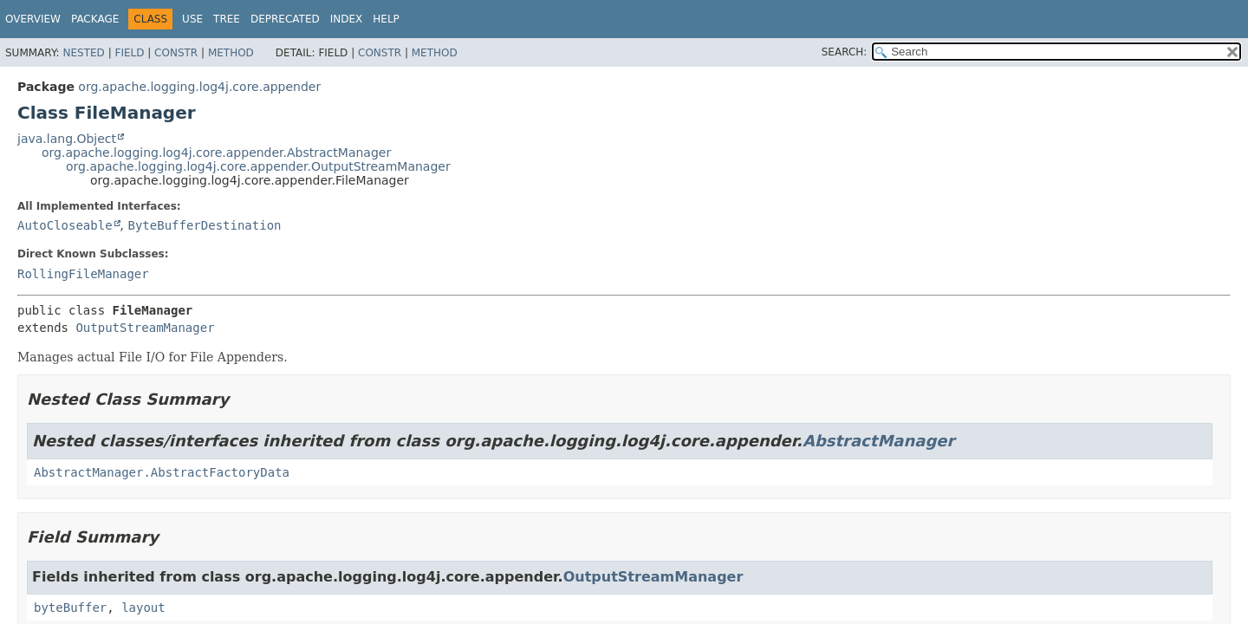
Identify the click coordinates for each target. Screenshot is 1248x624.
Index (346, 19)
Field (129, 53)
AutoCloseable (65, 225)
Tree (226, 19)
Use (192, 19)
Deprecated (285, 19)
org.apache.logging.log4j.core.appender (199, 87)
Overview (33, 19)
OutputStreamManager (144, 328)
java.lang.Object (66, 139)
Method (231, 53)
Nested (83, 53)
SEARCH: (845, 52)
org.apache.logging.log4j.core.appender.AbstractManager (216, 152)
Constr (176, 53)
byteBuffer (70, 607)
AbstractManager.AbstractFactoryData (161, 472)
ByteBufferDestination (204, 225)
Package (95, 19)
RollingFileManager (83, 274)
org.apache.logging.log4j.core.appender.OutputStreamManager (258, 166)
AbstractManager (878, 441)
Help (386, 19)
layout (143, 607)
